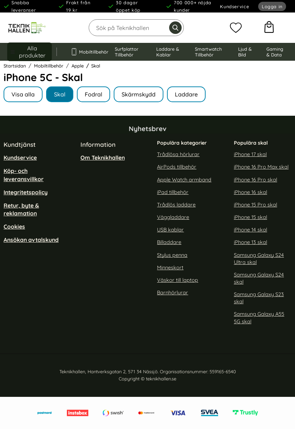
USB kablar (170, 229)
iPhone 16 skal (250, 192)
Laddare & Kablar (167, 52)
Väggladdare (173, 217)
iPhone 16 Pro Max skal (261, 167)
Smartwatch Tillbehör (208, 52)
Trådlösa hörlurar (178, 154)
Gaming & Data (274, 52)
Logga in (272, 6)
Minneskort (170, 267)
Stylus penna (172, 254)
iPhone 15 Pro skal (255, 204)
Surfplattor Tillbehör (126, 52)
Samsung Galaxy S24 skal (259, 278)
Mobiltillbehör (85, 51)
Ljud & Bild (245, 52)
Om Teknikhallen (102, 157)
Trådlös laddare (176, 204)
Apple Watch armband (184, 179)
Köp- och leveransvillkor (24, 174)
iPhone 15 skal (250, 217)
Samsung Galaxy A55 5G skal (259, 317)
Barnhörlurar (172, 292)
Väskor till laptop (177, 280)
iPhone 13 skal (250, 242)
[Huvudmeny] (29, 52)
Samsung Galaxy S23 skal (259, 298)
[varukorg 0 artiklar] (269, 28)
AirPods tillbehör (176, 167)
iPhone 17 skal (250, 154)
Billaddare (169, 242)
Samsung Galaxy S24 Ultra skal (259, 258)
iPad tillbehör (172, 192)
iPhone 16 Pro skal (255, 179)
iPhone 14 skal (250, 229)
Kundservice (234, 6)
